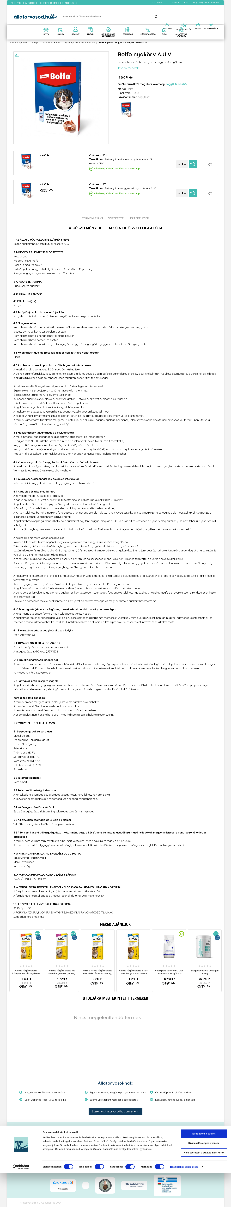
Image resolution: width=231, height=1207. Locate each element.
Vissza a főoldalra (19, 42)
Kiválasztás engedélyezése (203, 1177)
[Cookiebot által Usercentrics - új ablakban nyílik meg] (21, 1200)
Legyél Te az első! (176, 84)
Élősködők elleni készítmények (79, 42)
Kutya (35, 42)
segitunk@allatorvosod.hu (206, 2)
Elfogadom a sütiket (204, 1167)
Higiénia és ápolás (51, 42)
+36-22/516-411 (158, 2)
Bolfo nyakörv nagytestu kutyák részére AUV (122, 42)
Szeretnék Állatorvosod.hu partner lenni (115, 1111)
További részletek (128, 68)
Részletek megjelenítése (184, 1200)
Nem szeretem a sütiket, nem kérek (204, 1186)
